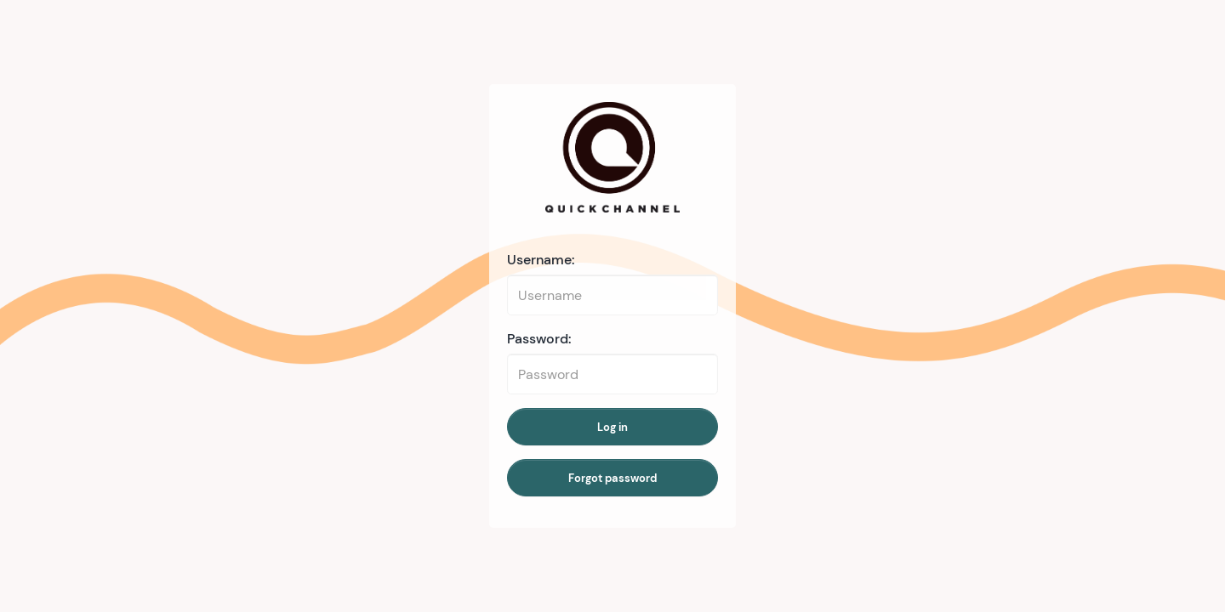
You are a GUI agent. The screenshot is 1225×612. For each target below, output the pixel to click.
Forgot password (612, 478)
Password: (539, 339)
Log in (612, 427)
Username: (541, 260)
